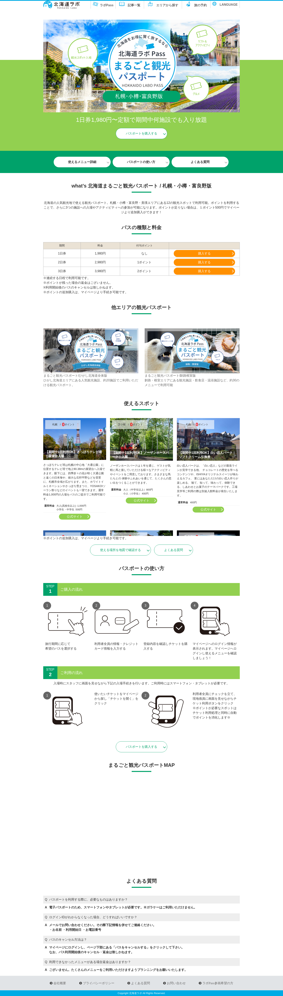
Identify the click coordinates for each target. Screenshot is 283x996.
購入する (204, 253)
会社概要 (59, 983)
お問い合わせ (176, 983)
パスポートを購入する (141, 133)
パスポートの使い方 (140, 162)
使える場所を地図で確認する (120, 550)
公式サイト (75, 516)
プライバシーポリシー (98, 983)
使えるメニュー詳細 (81, 162)
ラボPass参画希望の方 (217, 983)
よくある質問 (199, 162)
